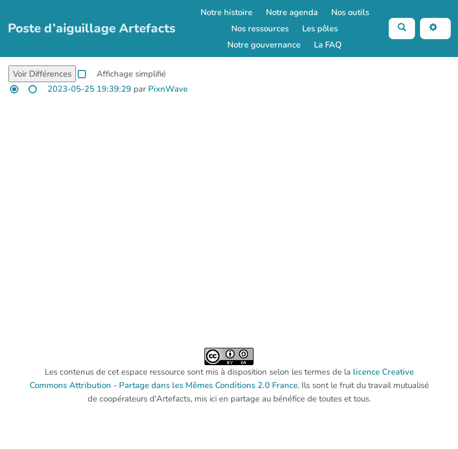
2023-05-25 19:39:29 (89, 88)
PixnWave (168, 88)
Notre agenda (292, 12)
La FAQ (328, 44)
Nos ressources (260, 28)
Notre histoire (226, 12)
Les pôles (320, 28)
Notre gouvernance (263, 44)
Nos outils (350, 12)
